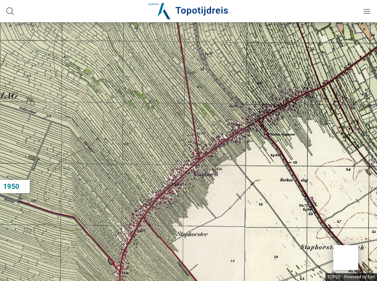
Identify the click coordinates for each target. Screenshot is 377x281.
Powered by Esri (359, 276)
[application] (188, 151)
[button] (345, 257)
